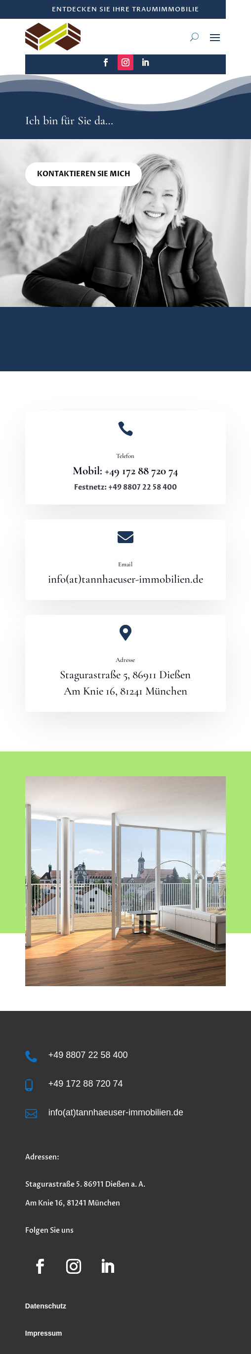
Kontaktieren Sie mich (83, 174)
